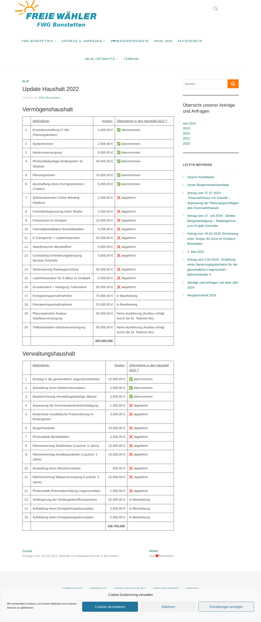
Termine (140, 59)
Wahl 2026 (173, 41)
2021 (186, 138)
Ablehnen (168, 607)
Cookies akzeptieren (110, 607)
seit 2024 (189, 123)
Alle (25, 81)
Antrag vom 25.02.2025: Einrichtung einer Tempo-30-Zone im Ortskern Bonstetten (212, 238)
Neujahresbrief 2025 (201, 295)
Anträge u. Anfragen (91, 41)
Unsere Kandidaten (201, 177)
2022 (186, 133)
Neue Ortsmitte (110, 59)
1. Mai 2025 (195, 251)
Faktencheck (199, 41)
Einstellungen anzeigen (226, 607)
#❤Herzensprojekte (139, 41)
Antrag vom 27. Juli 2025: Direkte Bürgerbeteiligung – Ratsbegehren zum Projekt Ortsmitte (211, 221)
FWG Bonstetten (47, 41)
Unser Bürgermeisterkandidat (208, 185)
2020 (186, 143)
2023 (186, 128)
